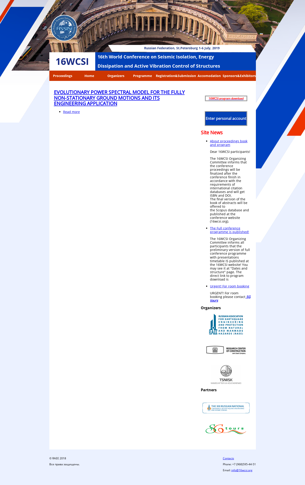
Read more (71, 112)
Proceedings (62, 76)
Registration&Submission (176, 76)
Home (89, 76)
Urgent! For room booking (229, 286)
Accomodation (209, 76)
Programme (142, 76)
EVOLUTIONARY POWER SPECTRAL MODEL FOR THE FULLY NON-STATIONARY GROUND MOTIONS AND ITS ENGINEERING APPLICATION (119, 97)
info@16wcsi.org (241, 470)
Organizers (115, 76)
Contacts (228, 458)
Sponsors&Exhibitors (239, 76)
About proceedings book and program (228, 143)
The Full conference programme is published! (229, 230)
